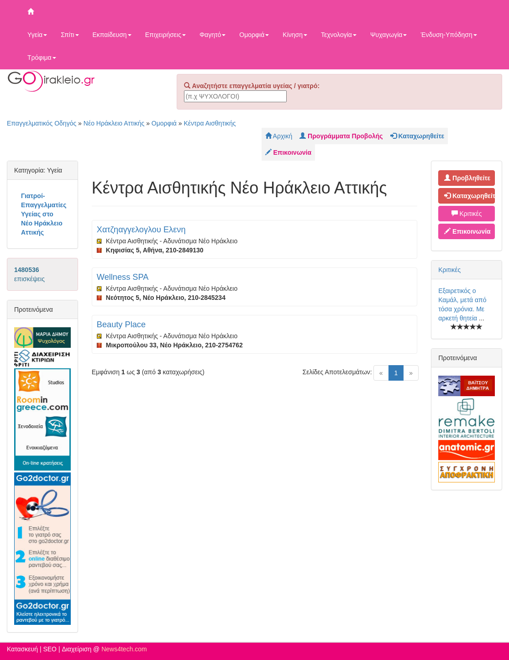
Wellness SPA (123, 277)
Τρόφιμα (41, 57)
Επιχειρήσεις (165, 34)
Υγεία (37, 34)
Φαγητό (212, 34)
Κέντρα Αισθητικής (210, 123)
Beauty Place (121, 324)
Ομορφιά (254, 34)
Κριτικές (466, 213)
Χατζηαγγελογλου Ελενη (141, 229)
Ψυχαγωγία (388, 34)
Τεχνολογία (339, 34)
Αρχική (279, 136)
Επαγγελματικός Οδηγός (41, 123)
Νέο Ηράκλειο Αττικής (114, 123)
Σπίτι (70, 34)
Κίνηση (295, 34)
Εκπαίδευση (112, 34)
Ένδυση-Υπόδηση (448, 34)
